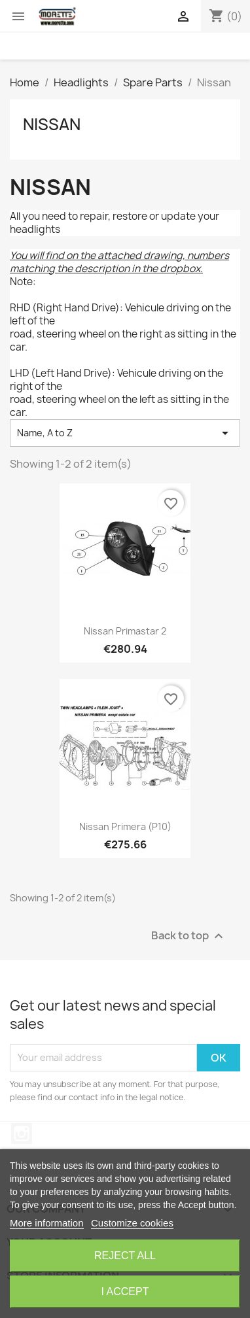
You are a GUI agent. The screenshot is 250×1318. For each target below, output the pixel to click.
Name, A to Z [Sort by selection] (125, 433)
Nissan (51, 124)
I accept (125, 1291)
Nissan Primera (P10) (125, 826)
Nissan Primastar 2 (125, 631)
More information (47, 1222)
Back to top (188, 936)
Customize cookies (132, 1222)
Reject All (125, 1255)
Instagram (21, 1133)
